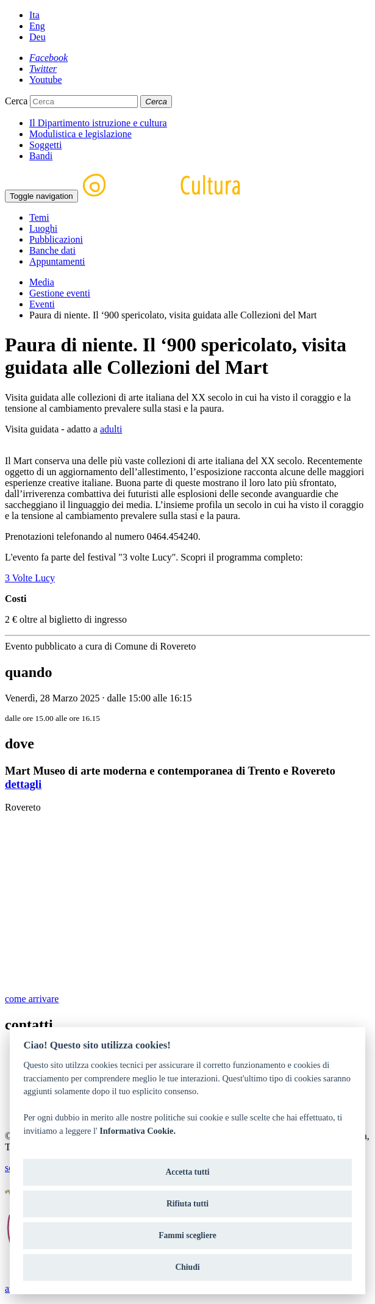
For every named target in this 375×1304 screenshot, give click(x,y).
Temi (39, 217)
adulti (111, 429)
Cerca (16, 101)
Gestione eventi (59, 293)
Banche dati (52, 250)
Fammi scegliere (187, 1235)
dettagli (23, 784)
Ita (34, 15)
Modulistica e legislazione (80, 134)
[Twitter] (43, 68)
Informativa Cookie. (137, 1131)
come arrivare (32, 999)
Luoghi (43, 228)
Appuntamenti (57, 261)
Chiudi (187, 1267)
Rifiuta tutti (187, 1203)
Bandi (40, 156)
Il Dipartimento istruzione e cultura (98, 123)
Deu (37, 37)
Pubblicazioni (56, 239)
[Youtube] (45, 79)
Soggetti (45, 145)
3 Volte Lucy (30, 578)
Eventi (42, 304)
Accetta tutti (187, 1172)
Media (41, 282)
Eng (37, 26)
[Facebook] (48, 57)
